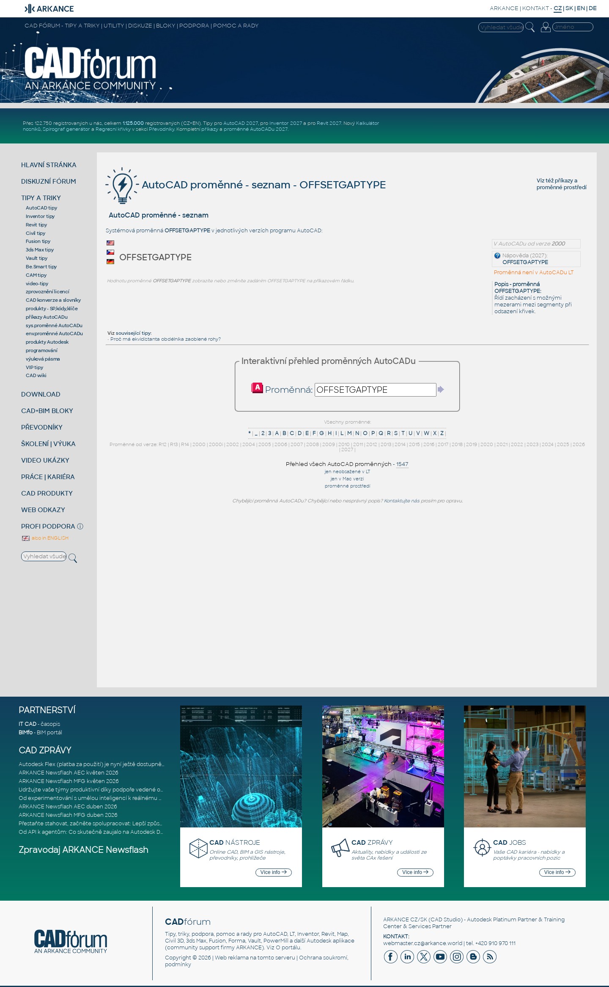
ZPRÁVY (372, 842)
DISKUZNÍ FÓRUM (48, 181)
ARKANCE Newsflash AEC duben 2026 (68, 806)
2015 (414, 444)
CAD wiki (36, 375)
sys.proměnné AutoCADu (54, 325)
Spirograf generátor (66, 129)
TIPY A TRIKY (41, 198)
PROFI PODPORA (48, 526)
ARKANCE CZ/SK (405, 919)
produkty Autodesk (47, 342)
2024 (548, 444)
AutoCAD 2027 (240, 123)
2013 (386, 444)
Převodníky (161, 129)
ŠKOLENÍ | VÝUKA (48, 444)
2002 (232, 444)
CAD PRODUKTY (47, 493)
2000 (199, 444)
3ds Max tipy (39, 250)
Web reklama (232, 957)
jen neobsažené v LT (347, 471)
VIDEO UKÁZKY (45, 460)
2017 (443, 444)
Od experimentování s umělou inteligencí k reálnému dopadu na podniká (113, 798)
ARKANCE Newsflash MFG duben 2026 (68, 815)
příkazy (209, 129)
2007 (297, 444)
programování (41, 350)
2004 (248, 444)
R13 (174, 444)
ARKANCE (504, 8)
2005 (264, 444)
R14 (185, 444)
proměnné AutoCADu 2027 (256, 129)
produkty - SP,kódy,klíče (51, 309)
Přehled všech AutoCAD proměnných (339, 464)
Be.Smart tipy (41, 267)
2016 (428, 444)
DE (593, 8)
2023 (532, 444)
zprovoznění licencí (47, 292)
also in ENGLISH (45, 538)
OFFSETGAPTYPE (525, 262)
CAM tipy (36, 275)
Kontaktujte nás (402, 501)
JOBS (509, 842)
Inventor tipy (40, 216)
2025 (563, 444)
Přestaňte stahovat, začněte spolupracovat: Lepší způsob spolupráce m (111, 823)
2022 (517, 444)
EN (581, 8)
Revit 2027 (329, 123)
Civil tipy (35, 233)
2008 (312, 444)
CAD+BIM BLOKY (47, 411)
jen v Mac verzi (347, 479)
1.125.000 (133, 123)
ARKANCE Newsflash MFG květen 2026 (69, 781)
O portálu (288, 947)
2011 (358, 444)
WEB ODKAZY (43, 510)
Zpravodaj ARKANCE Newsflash (83, 850)
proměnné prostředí (562, 187)
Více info (274, 872)
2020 (486, 444)
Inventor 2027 (285, 123)
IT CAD (27, 724)
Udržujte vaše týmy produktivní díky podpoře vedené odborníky (101, 789)
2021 (502, 444)
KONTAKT (535, 8)
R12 (163, 444)
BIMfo (26, 732)
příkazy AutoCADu (46, 317)
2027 (347, 449)
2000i (216, 444)
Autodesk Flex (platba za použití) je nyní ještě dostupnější (93, 764)
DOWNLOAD (40, 394)
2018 (457, 444)
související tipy (133, 333)
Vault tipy (36, 258)
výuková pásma (43, 359)
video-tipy (37, 284)
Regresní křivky (113, 129)
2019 (471, 444)
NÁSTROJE (234, 842)
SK (569, 8)
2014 (400, 444)
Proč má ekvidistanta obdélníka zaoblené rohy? (165, 339)
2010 (344, 444)
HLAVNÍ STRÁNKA (49, 165)
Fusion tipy (38, 241)
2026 (579, 444)
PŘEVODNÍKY (42, 427)
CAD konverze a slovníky (53, 300)
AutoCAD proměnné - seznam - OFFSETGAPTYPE (245, 184)
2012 (371, 444)
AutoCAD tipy (41, 208)
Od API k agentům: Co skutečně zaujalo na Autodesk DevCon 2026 (105, 832)
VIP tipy (34, 367)
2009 (328, 444)
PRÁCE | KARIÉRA (48, 477)
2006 (280, 444)
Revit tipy (36, 225)
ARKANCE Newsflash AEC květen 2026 (68, 772)
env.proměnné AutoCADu (54, 333)
